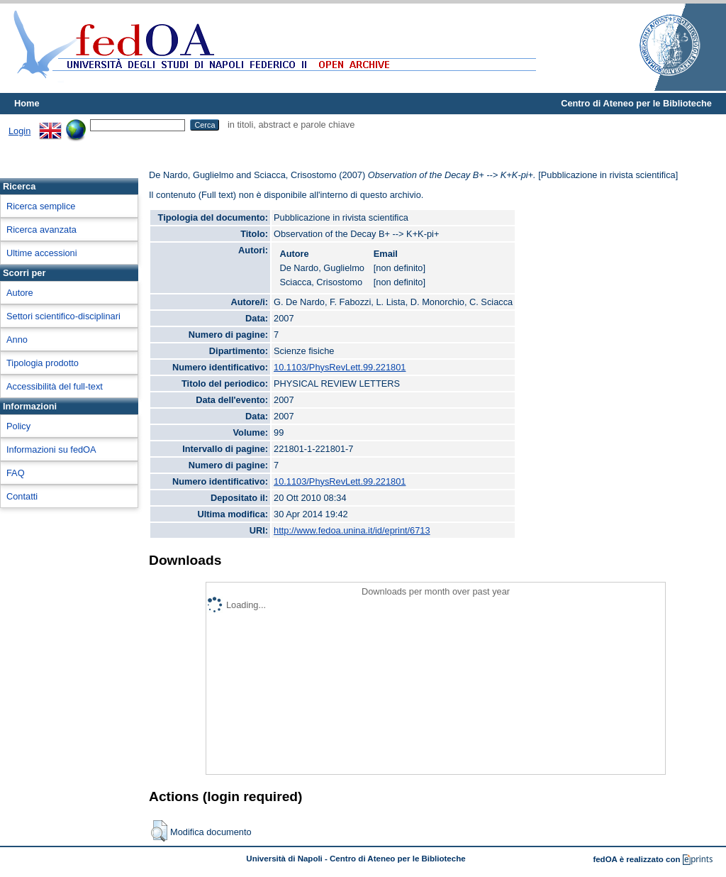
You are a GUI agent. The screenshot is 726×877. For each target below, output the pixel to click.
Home (27, 103)
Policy (18, 426)
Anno (17, 339)
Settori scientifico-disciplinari (63, 316)
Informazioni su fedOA (51, 449)
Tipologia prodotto (42, 363)
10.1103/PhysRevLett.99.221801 (340, 367)
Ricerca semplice (40, 206)
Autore (19, 292)
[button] (159, 831)
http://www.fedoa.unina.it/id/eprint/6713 (352, 530)
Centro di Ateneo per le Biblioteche (636, 103)
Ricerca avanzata (41, 229)
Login (19, 131)
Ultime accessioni (41, 253)
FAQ (15, 473)
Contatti (22, 496)
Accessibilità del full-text (54, 386)
